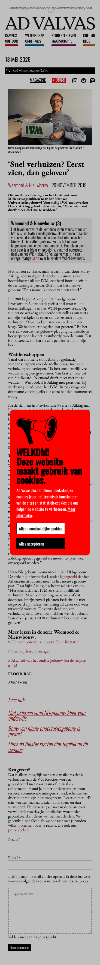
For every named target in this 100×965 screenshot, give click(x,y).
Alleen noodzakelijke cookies (40, 528)
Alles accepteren (31, 544)
